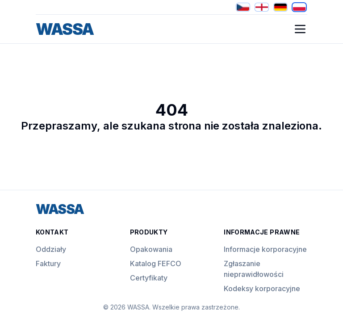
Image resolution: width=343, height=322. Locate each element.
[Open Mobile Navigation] (300, 29)
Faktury (48, 263)
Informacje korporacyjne (265, 249)
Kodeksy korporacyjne (262, 288)
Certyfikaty (148, 277)
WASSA (64, 29)
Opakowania (151, 249)
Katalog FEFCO (155, 263)
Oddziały (51, 249)
